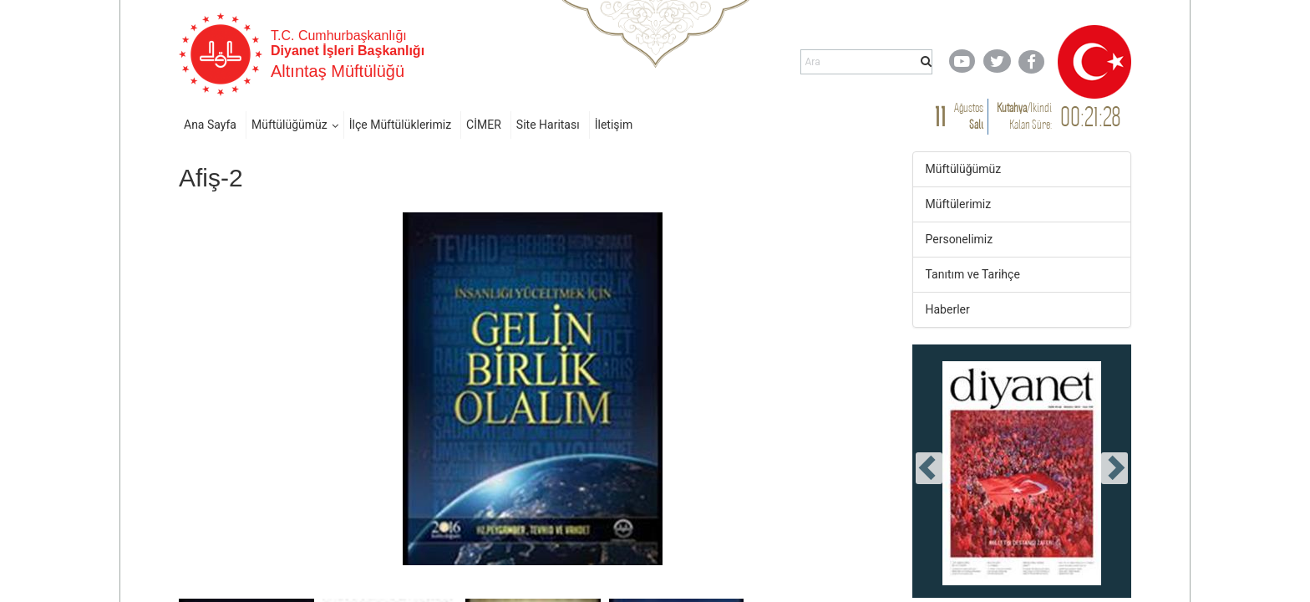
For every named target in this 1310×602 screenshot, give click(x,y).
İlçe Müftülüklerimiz (400, 124)
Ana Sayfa (210, 124)
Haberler (948, 309)
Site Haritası (548, 124)
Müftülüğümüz (289, 124)
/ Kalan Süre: (1024, 115)
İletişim (614, 124)
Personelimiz (959, 239)
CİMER (483, 124)
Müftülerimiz (959, 204)
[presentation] (929, 468)
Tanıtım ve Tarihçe (973, 274)
